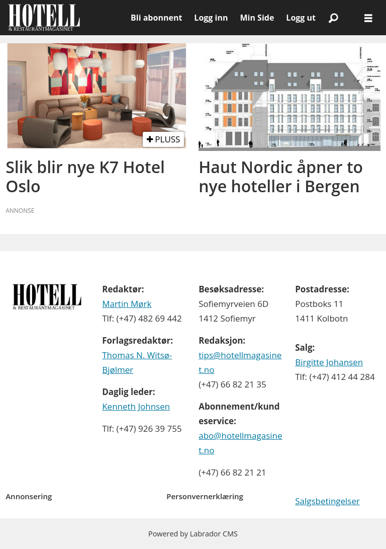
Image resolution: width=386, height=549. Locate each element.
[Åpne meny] (368, 18)
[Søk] (333, 17)
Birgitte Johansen (329, 362)
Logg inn (211, 17)
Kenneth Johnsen (136, 406)
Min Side (257, 17)
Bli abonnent (156, 17)
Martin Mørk (126, 303)
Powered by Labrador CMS (193, 533)
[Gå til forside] (65, 17)
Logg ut (301, 17)
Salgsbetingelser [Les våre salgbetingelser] (327, 501)
